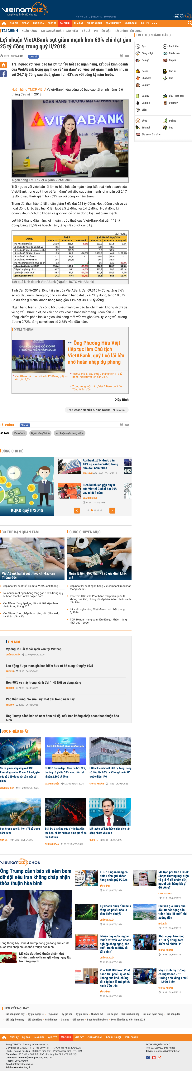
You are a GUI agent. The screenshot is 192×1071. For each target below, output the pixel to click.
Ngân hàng (29, 31)
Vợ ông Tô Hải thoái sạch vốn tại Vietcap (33, 649)
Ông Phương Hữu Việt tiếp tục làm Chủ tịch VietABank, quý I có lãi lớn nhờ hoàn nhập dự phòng (96, 352)
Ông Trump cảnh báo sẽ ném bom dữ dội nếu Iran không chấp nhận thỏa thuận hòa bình (62, 718)
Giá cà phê (112, 1014)
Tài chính (10, 30)
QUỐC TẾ (52, 23)
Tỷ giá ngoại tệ (36, 1014)
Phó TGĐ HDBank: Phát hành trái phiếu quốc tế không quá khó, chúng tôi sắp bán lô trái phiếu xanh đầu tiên (100, 599)
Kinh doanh (164, 893)
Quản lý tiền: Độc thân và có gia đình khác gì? (98, 576)
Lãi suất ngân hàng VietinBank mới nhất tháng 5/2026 (97, 611)
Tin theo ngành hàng (153, 35)
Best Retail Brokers (97, 1019)
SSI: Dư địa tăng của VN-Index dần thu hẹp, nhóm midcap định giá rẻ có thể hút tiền (66, 833)
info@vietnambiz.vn (23, 1064)
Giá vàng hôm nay (15, 1014)
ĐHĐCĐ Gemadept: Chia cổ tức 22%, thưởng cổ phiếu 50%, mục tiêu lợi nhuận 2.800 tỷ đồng (65, 772)
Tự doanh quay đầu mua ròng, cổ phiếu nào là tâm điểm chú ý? (115, 910)
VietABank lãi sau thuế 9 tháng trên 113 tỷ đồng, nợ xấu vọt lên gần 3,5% (97, 375)
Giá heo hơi (97, 1014)
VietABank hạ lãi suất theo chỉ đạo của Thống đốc (28, 576)
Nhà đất (4, 840)
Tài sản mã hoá (51, 31)
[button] (77, 511)
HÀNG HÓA (38, 23)
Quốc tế (93, 840)
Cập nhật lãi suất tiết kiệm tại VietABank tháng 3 (31, 586)
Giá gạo (65, 1019)
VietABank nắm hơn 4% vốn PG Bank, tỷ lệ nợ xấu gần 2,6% (41, 378)
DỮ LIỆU (145, 23)
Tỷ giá (86, 31)
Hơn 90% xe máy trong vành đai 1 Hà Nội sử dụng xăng (43, 683)
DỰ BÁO (25, 23)
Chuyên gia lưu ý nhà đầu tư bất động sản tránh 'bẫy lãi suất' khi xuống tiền (172, 912)
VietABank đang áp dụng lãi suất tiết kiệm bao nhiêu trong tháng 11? (30, 605)
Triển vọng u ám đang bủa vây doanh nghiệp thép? (80, 487)
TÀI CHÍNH (65, 23)
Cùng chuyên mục (85, 532)
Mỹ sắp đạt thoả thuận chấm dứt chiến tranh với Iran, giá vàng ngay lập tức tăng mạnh (45, 957)
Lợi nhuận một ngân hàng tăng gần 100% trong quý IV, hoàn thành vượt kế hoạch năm (33, 595)
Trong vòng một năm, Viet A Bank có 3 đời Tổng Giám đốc (97, 388)
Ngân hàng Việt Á (40, 433)
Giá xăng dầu (173, 1014)
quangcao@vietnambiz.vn (167, 1051)
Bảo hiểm (72, 31)
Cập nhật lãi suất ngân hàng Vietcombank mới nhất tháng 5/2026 (100, 588)
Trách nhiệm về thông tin (18, 1067)
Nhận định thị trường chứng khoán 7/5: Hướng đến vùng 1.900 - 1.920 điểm (173, 976)
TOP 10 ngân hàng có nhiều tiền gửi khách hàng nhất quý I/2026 (98, 621)
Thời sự (10, 671)
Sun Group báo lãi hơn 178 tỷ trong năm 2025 (20, 831)
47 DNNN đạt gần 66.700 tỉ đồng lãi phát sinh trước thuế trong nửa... (80, 464)
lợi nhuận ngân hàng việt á (70, 433)
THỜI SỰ (14, 23)
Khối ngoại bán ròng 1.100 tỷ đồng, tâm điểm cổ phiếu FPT (171, 940)
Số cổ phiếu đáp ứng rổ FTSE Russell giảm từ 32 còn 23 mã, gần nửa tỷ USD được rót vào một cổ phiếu (20, 774)
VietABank (19, 433)
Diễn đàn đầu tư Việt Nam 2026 (128, 1019)
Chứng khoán (13, 654)
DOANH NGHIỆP (113, 23)
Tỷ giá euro (82, 1014)
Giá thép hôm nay (15, 1019)
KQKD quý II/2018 (27, 510)
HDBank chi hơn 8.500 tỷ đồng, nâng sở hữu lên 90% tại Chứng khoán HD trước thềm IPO (110, 772)
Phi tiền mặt (102, 31)
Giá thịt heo (51, 1019)
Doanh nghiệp (70, 473)
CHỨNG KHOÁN (94, 23)
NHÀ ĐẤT (78, 23)
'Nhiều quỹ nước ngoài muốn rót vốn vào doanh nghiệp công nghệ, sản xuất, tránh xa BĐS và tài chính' (115, 944)
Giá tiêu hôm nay (130, 1014)
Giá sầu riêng (35, 1019)
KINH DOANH (131, 23)
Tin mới (13, 642)
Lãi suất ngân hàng (153, 1014)
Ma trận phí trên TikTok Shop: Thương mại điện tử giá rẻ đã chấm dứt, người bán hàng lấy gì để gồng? (173, 880)
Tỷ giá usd (52, 1014)
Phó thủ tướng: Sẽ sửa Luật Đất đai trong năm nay (40, 699)
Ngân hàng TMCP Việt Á (29, 90)
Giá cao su (78, 1019)
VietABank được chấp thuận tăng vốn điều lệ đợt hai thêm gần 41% (31, 615)
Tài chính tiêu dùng (128, 31)
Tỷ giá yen (67, 1014)
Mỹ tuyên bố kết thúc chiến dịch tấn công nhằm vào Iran (109, 831)
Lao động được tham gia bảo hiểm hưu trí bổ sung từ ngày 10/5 (49, 666)
